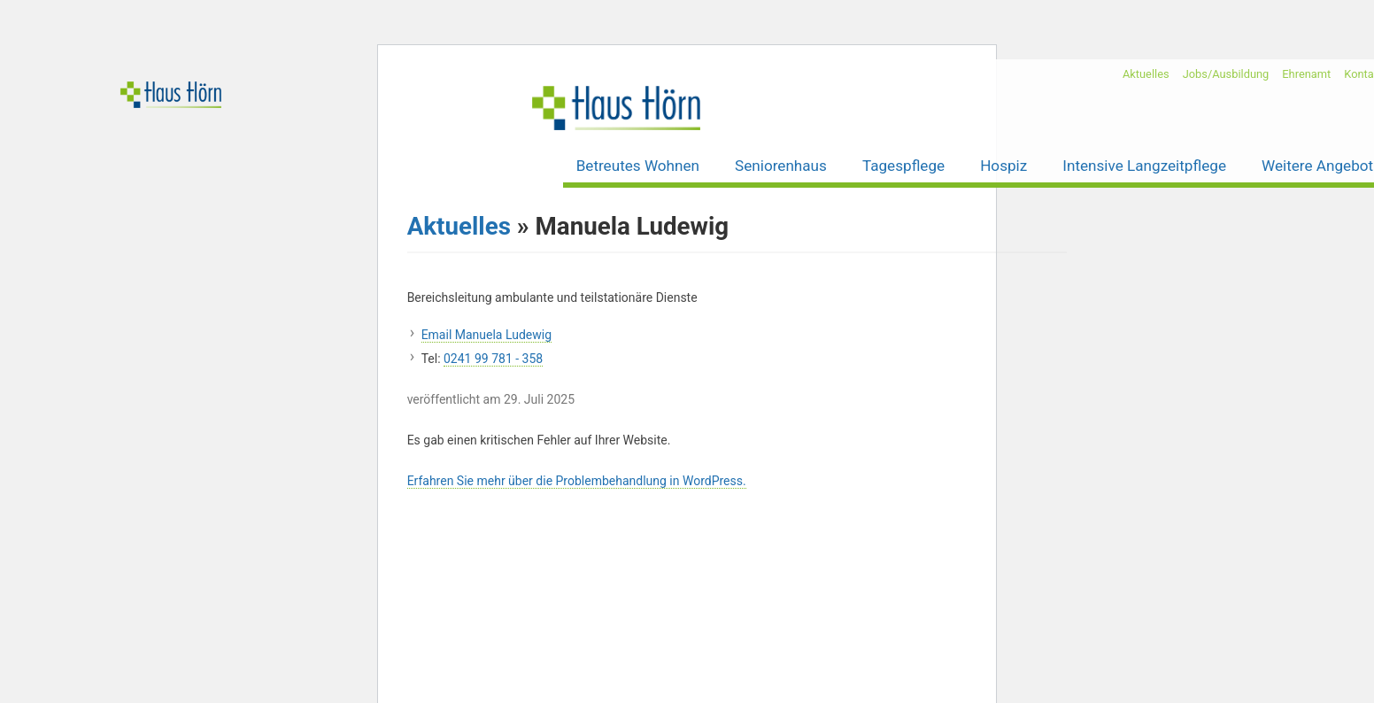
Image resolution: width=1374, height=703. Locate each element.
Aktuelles (1146, 74)
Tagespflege (903, 165)
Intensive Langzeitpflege (1144, 165)
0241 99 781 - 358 (493, 359)
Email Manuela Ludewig (486, 335)
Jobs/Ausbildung (1226, 74)
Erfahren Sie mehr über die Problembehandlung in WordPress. (576, 481)
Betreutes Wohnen (637, 165)
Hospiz (1003, 165)
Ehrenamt (1306, 74)
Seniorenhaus (781, 165)
